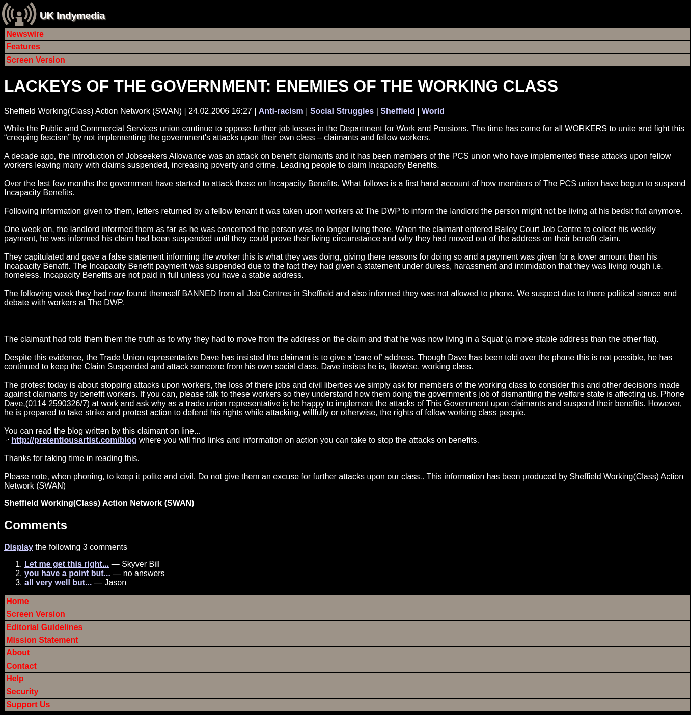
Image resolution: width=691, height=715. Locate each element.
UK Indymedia (72, 15)
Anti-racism (281, 111)
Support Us (28, 704)
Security (22, 691)
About (18, 652)
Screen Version (35, 59)
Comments (35, 525)
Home (17, 601)
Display (18, 546)
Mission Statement (42, 640)
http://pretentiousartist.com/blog (73, 440)
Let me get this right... (66, 564)
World (433, 111)
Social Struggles (342, 111)
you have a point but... (67, 573)
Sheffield (397, 111)
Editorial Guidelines (44, 627)
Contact (21, 666)
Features (23, 46)
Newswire (25, 34)
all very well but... (58, 582)
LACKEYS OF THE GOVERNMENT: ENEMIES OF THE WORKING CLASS (281, 86)
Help (15, 678)
